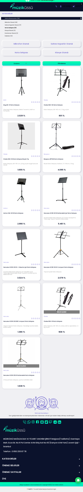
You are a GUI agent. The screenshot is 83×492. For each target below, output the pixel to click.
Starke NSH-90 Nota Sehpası (53, 105)
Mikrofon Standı (21, 43)
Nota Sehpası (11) (10, 28)
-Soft (29, 489)
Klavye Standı (61, 52)
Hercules (46, 208)
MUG (4, 100)
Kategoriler (7, 14)
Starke (46, 100)
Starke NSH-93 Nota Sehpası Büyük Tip (16, 159)
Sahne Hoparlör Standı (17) (13, 25)
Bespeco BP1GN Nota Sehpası (53, 159)
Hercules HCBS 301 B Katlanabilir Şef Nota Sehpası (60, 213)
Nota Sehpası (21, 52)
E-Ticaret (35, 489)
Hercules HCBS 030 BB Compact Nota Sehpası (18, 321)
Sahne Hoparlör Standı (62, 43)
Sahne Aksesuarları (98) (12, 18)
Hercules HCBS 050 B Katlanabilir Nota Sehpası (18, 375)
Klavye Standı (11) (10, 30)
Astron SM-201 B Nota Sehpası (13, 213)
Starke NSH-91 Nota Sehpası (53, 321)
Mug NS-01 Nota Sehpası (11, 105)
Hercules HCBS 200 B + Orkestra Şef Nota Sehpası (19, 267)
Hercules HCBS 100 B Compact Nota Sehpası (58, 267)
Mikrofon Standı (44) (11, 22)
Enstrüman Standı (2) (11, 33)
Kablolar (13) (9, 36)
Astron (5, 208)
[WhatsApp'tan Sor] (78, 480)
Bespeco (47, 154)
